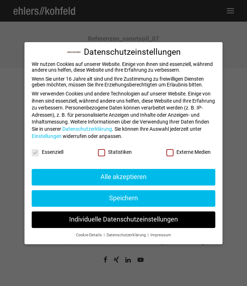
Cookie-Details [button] (89, 235)
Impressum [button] (161, 235)
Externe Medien (188, 152)
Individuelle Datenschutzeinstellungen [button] (123, 219)
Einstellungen (47, 136)
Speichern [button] (123, 198)
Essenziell (47, 152)
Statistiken (115, 152)
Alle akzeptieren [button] (123, 176)
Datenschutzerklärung (87, 129)
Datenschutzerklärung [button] (127, 235)
